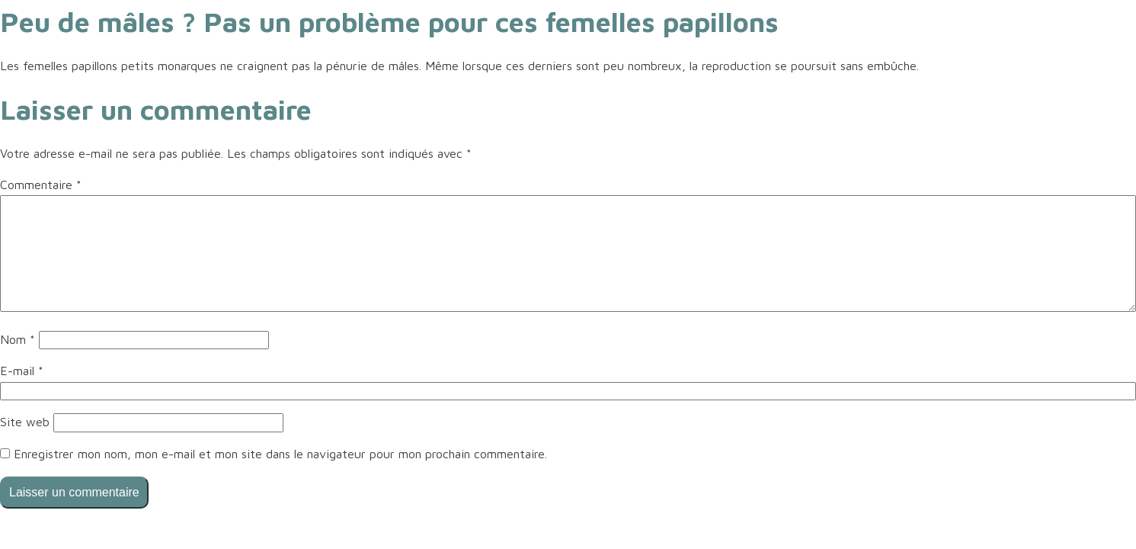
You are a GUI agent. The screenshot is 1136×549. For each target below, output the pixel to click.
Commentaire (41, 184)
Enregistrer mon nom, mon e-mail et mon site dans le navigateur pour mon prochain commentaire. (280, 454)
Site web (25, 422)
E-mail (21, 370)
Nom (17, 339)
